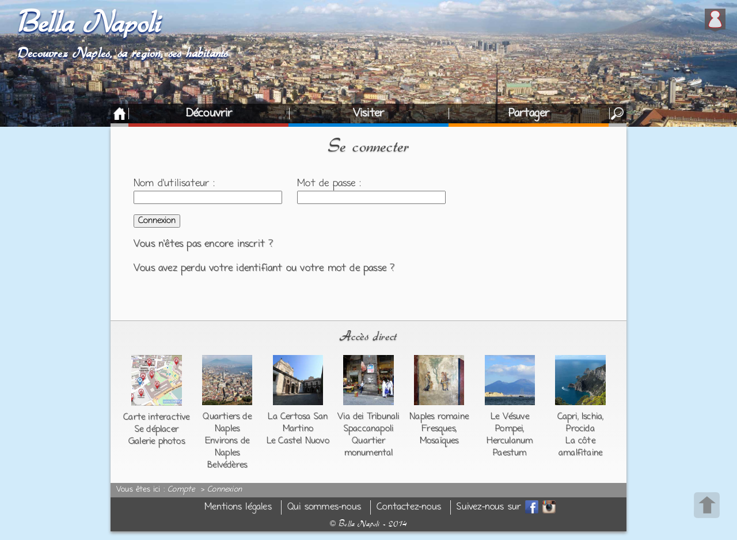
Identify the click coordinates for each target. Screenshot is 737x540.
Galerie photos (156, 441)
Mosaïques (439, 440)
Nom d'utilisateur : (174, 184)
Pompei (509, 428)
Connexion (224, 490)
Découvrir (209, 113)
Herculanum (510, 440)
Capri (567, 416)
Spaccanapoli (368, 428)
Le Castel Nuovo (298, 440)
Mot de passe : (329, 184)
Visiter (368, 113)
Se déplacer (156, 429)
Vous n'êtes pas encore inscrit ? (203, 244)
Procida (580, 428)
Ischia (592, 416)
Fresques (438, 428)
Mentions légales (238, 507)
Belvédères (227, 465)
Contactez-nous (409, 507)
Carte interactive (156, 417)
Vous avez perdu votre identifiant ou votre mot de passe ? (264, 268)
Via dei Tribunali (368, 416)
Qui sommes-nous (324, 507)
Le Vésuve (510, 416)
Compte (181, 490)
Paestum (509, 453)
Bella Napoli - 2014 (368, 523)
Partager (529, 113)
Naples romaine (439, 416)
